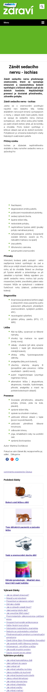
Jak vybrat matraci (14, 690)
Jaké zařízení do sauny (16, 663)
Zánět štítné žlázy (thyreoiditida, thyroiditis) (25, 640)
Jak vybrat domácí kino (16, 681)
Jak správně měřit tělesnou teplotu (22, 643)
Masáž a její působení (16, 598)
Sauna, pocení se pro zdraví (18, 652)
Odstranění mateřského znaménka (22, 628)
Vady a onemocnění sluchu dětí (21, 555)
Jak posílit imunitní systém (18, 649)
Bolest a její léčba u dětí (17, 502)
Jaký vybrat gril (13, 666)
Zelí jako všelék (13, 604)
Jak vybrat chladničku (16, 684)
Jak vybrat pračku (14, 687)
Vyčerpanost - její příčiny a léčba (20, 646)
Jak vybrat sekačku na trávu (19, 669)
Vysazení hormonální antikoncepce (22, 622)
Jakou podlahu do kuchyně (18, 672)
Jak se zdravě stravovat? (17, 595)
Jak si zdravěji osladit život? (18, 607)
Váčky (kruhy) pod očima (17, 625)
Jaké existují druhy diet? (17, 610)
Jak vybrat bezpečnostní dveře (20, 675)
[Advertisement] (23, 40)
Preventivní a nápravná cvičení (20, 601)
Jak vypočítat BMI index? (17, 613)
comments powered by (18, 472)
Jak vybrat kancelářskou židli (19, 660)
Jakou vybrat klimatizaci (17, 678)
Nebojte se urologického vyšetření (22, 631)
